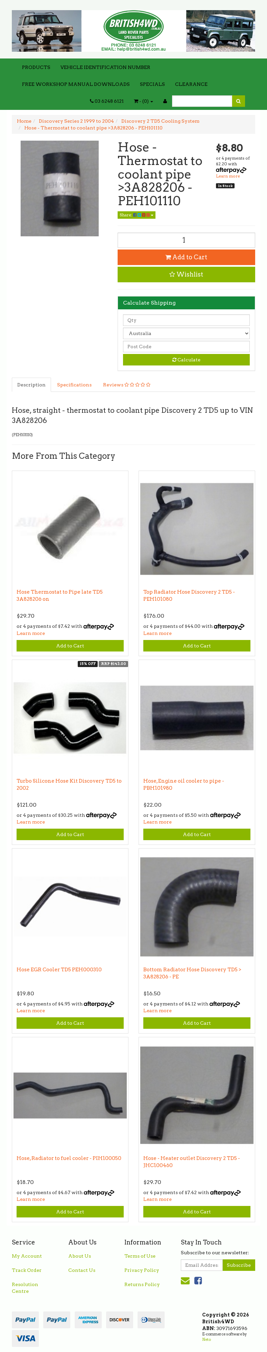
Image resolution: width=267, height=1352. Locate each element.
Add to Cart (186, 257)
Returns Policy (142, 1284)
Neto (206, 1339)
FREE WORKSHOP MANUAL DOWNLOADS (76, 84)
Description (31, 384)
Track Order (27, 1270)
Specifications (74, 384)
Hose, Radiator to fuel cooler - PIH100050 (69, 1158)
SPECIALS (152, 84)
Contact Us (81, 1270)
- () (143, 101)
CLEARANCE (191, 84)
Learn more (228, 176)
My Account (27, 1256)
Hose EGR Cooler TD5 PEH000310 (59, 970)
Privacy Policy (141, 1270)
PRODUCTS (36, 67)
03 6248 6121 (107, 101)
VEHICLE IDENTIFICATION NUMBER (105, 67)
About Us (79, 1256)
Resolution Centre (25, 1288)
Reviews (126, 384)
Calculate (186, 359)
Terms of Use (139, 1256)
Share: (136, 214)
